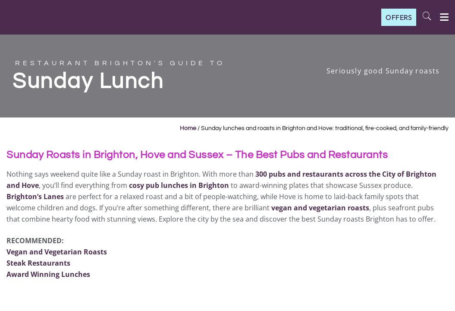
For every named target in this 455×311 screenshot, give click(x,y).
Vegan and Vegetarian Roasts (56, 252)
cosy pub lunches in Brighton (179, 185)
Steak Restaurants (38, 263)
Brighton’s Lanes (35, 196)
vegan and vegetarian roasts (320, 208)
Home (188, 128)
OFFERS (399, 17)
